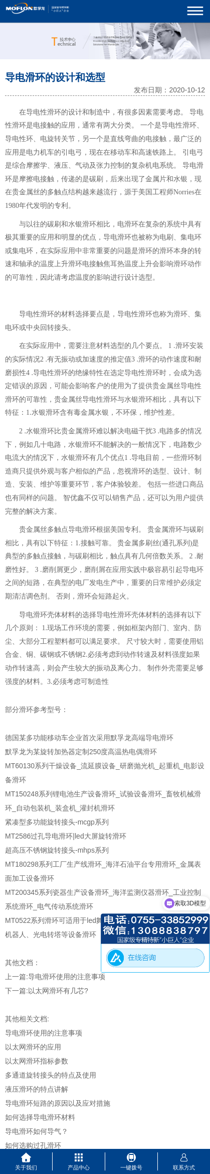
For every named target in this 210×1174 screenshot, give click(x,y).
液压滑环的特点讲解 (36, 1089)
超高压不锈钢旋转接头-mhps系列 (57, 850)
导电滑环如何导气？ (36, 1131)
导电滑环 (33, 615)
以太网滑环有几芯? (58, 991)
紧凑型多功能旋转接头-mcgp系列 (57, 822)
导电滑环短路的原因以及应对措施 (57, 1103)
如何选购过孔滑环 (33, 1145)
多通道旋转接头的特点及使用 (50, 1075)
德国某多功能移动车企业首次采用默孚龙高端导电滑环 (89, 738)
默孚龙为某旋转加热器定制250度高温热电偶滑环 (81, 752)
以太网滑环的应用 (33, 1047)
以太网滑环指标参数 (36, 1061)
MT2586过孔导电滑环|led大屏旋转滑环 (65, 836)
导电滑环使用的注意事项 (66, 977)
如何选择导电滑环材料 (40, 1117)
